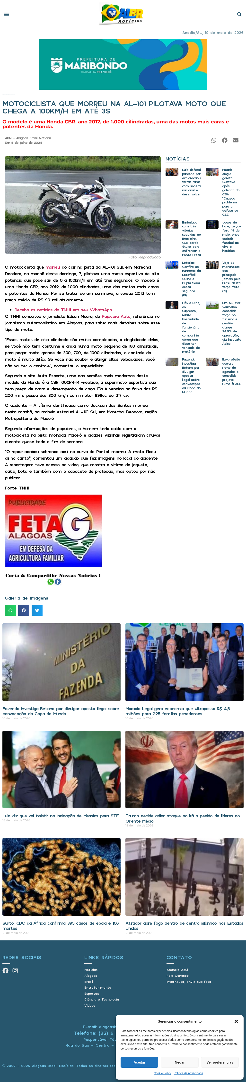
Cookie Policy (162, 1073)
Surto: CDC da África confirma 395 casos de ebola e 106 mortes (60, 925)
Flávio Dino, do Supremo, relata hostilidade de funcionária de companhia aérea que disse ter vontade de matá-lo (191, 327)
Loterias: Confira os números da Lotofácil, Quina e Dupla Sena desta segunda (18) (191, 278)
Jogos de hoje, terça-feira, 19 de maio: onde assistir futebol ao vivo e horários (231, 236)
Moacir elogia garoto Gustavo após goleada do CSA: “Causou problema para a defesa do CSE (230, 192)
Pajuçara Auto (116, 316)
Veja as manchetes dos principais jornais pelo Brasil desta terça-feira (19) (231, 276)
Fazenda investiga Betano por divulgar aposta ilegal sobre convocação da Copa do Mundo (191, 375)
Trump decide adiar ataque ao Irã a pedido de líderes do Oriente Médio (182, 818)
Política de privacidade (188, 1073)
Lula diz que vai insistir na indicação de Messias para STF (60, 815)
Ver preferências (219, 1062)
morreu (52, 267)
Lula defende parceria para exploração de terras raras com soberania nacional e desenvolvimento (195, 182)
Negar (180, 1062)
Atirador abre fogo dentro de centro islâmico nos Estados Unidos (184, 925)
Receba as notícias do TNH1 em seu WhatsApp (63, 309)
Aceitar (139, 1062)
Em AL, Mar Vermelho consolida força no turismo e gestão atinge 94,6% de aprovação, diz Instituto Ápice (231, 323)
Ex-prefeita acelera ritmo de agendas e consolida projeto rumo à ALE (231, 371)
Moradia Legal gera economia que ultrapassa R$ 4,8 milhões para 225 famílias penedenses (177, 711)
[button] (236, 1021)
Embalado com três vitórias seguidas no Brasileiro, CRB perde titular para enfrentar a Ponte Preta (191, 238)
